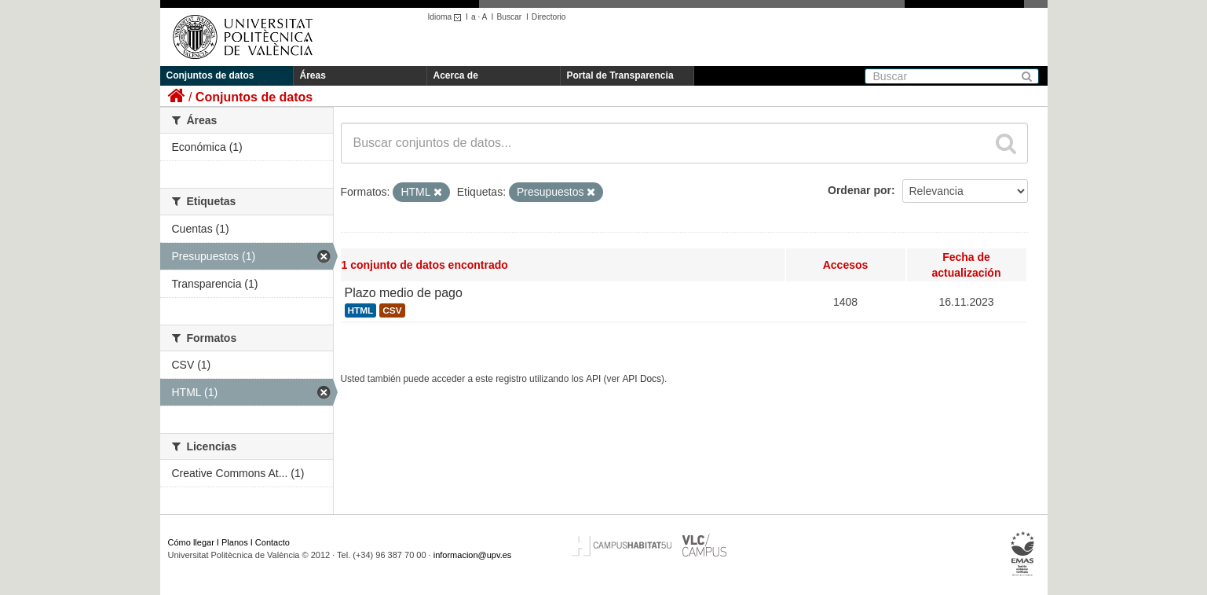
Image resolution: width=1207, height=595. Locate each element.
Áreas (313, 75)
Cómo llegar (191, 542)
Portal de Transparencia (620, 75)
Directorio (549, 17)
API (593, 378)
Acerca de (455, 75)
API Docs (641, 378)
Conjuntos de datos (210, 75)
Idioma (447, 17)
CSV (391, 310)
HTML (361, 310)
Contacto (272, 542)
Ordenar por (859, 190)
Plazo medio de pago (404, 292)
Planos (234, 542)
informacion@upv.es (472, 555)
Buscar (508, 17)
